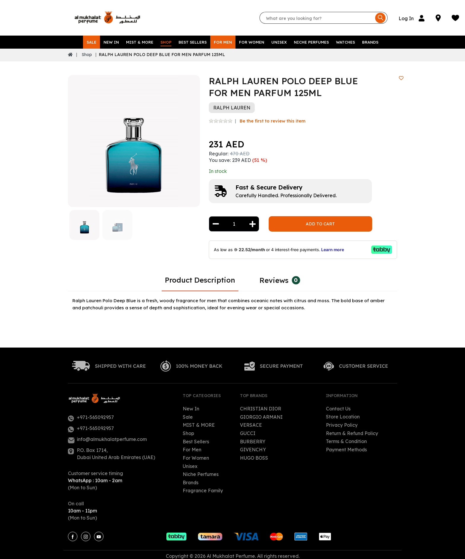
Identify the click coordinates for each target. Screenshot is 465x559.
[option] (134, 138)
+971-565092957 (95, 415)
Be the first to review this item (272, 118)
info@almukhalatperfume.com (112, 436)
